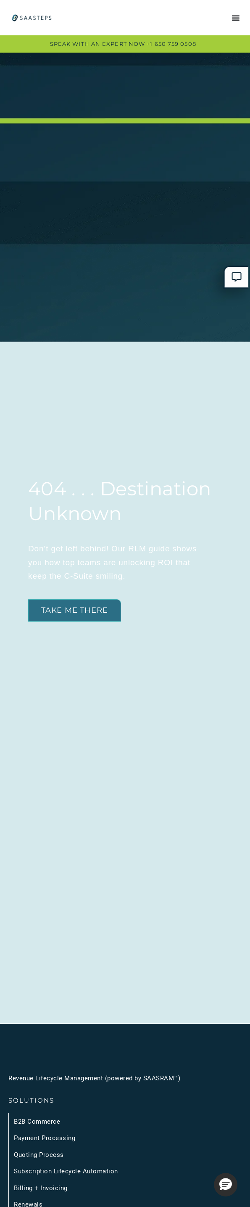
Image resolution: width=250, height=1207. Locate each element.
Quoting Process (39, 1154)
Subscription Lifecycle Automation (66, 1171)
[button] (225, 1184)
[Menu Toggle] (236, 17)
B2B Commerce (37, 1121)
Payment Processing (44, 1137)
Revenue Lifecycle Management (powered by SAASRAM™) (94, 1078)
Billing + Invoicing (41, 1187)
